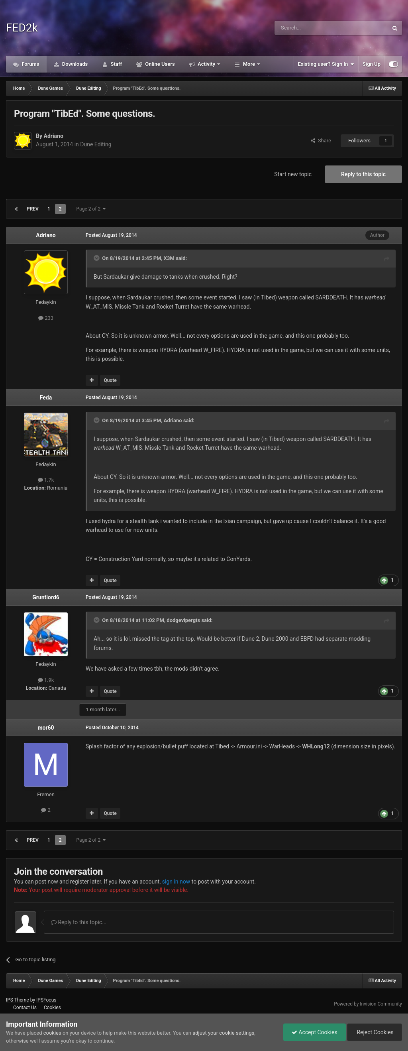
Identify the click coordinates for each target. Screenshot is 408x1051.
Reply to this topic (363, 174)
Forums (29, 64)
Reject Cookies (374, 1032)
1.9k (46, 680)
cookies (52, 1033)
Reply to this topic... (78, 922)
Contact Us (25, 1007)
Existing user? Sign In (326, 64)
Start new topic (293, 174)
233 (45, 318)
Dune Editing (95, 144)
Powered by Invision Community (368, 1004)
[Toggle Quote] (97, 258)
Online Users (159, 64)
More (248, 64)
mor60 (45, 727)
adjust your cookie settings (223, 1033)
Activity (206, 64)
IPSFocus (46, 1000)
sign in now (176, 881)
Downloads (74, 64)
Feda (46, 397)
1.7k (46, 480)
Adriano (53, 136)
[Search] (312, 28)
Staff (115, 64)
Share (321, 141)
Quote (110, 380)
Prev (33, 209)
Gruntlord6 (45, 597)
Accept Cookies (314, 1032)
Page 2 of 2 (91, 209)
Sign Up (372, 64)
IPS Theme (17, 1000)
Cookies (52, 1007)
